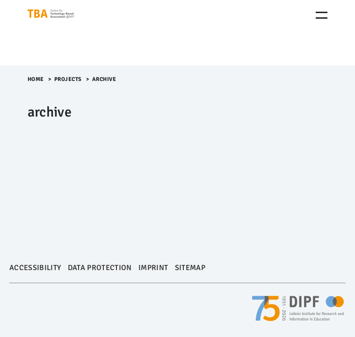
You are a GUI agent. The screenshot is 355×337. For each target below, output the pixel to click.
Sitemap (190, 267)
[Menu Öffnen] (321, 15)
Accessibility (35, 267)
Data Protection (100, 267)
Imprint (153, 267)
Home (36, 79)
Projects (68, 79)
